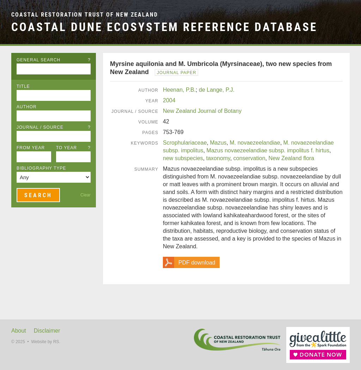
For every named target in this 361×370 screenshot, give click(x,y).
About (18, 331)
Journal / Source (54, 127)
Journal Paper (176, 72)
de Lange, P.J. (216, 90)
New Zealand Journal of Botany (202, 111)
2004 (169, 100)
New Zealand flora (291, 158)
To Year (73, 147)
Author (27, 106)
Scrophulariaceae (185, 143)
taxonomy (218, 158)
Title (23, 86)
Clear (85, 195)
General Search (54, 59)
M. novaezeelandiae (255, 143)
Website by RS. (45, 341)
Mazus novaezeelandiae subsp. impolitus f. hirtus (268, 150)
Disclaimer (47, 331)
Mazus (218, 143)
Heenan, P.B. (179, 90)
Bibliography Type (41, 168)
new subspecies (183, 158)
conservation (249, 158)
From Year (31, 147)
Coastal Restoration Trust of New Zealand (84, 14)
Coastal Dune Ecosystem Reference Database (164, 27)
